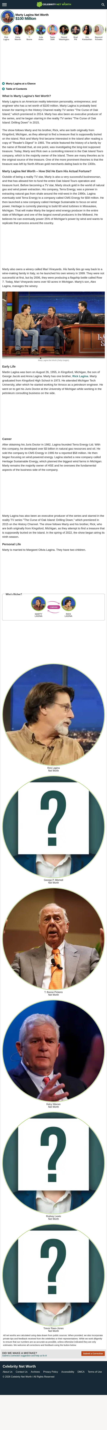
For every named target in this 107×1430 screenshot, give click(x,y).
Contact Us (21, 1372)
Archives (35, 1372)
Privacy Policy (50, 1372)
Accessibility (67, 1372)
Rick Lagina (80, 376)
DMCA (81, 1372)
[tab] (53, 85)
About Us (7, 1372)
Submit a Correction (93, 1353)
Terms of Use (95, 1372)
